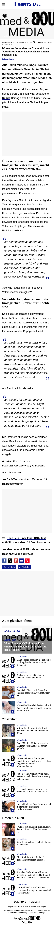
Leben (4, 59)
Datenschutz (23, 906)
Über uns (20, 902)
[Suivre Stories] (48, 42)
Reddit (6, 98)
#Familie (24, 567)
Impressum (12, 906)
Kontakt (34, 902)
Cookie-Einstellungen (37, 906)
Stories (11, 59)
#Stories (9, 567)
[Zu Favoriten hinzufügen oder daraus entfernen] (38, 42)
